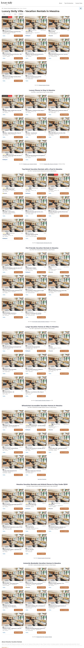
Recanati (29, 351)
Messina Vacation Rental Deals (44, 378)
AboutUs (45, 638)
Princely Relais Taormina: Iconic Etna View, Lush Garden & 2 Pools (22, 600)
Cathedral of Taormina (46, 517)
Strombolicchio (45, 513)
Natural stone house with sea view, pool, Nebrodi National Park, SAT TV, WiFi (24, 596)
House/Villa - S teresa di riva (69, 136)
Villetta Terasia (46, 30)
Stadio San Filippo (45, 501)
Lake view (13, 468)
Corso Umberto (25, 505)
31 (35, 459)
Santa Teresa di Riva (69, 138)
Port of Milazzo (25, 501)
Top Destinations (68, 3)
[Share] (80, 8)
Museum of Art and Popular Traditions (49, 520)
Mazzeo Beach (25, 517)
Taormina (4, 32)
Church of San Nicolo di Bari (8, 517)
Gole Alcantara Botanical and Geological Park (11, 505)
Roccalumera (68, 372)
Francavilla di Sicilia (28, 53)
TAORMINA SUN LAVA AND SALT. (70, 402)
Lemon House (26, 136)
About (60, 3)
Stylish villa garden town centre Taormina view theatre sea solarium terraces (25, 606)
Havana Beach (65, 505)
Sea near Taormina (68, 370)
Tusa (6, 298)
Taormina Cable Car (26, 497)
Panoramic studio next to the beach (71, 317)
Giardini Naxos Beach (7, 497)
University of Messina (26, 509)
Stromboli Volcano (65, 497)
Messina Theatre (25, 520)
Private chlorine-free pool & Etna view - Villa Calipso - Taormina (21, 602)
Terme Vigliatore (5, 372)
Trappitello (8, 32)
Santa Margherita (48, 32)
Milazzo (6, 319)
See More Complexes (42, 575)
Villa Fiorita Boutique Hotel (8, 136)
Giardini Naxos (48, 53)
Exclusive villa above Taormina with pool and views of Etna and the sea (23, 598)
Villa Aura (9, 604)
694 (36, 450)
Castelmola (27, 159)
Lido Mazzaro (45, 505)
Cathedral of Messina (46, 509)
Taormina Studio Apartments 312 (50, 317)
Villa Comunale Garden (7, 513)
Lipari (44, 32)
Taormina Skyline (47, 157)
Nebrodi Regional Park (66, 509)
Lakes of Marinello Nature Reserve (29, 513)
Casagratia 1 (46, 136)
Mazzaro (48, 298)
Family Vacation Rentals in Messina (42, 272)
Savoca (26, 138)
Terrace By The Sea (7, 370)
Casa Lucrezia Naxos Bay (28, 349)
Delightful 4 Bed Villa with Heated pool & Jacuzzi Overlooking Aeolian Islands (25, 610)
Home (45, 635)
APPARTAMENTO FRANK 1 (28, 189)
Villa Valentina (46, 349)
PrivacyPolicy (47, 640)
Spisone (28, 32)
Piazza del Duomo (6, 520)
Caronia (6, 191)
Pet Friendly (7, 468)
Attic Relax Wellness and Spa (70, 157)
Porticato (29, 319)
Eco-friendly (18, 468)
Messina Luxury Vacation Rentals (30, 112)
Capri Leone (48, 212)
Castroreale (6, 53)
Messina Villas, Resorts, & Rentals (50, 112)
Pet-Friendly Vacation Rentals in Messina (40, 219)
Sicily (3, 53)
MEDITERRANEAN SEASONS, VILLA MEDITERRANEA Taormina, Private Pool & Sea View (27, 608)
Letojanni (6, 106)
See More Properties (42, 325)
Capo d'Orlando (27, 191)
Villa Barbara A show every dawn (70, 242)
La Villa (44, 189)
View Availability (16, 34)
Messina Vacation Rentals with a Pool (44, 165)
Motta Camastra (68, 53)
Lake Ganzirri (5, 524)
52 (35, 457)
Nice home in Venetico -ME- (49, 263)
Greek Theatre (45, 497)
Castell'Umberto (7, 159)
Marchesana (10, 372)
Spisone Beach (65, 501)
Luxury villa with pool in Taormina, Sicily (31, 104)
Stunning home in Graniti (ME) (29, 263)
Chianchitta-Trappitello (71, 159)
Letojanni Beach (6, 501)
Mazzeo (28, 425)
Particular (45, 242)
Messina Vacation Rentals (44, 59)
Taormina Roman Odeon (67, 517)
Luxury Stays (79, 3)
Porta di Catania (6, 509)
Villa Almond (10, 612)
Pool (3, 468)
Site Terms (46, 642)
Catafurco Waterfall (66, 520)
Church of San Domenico (67, 513)
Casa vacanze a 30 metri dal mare (30, 242)
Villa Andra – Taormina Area (8, 104)
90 (35, 452)
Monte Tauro (25, 524)
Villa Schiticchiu (26, 30)
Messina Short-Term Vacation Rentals (44, 431)
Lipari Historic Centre (8, 212)
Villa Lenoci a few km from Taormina (71, 51)
